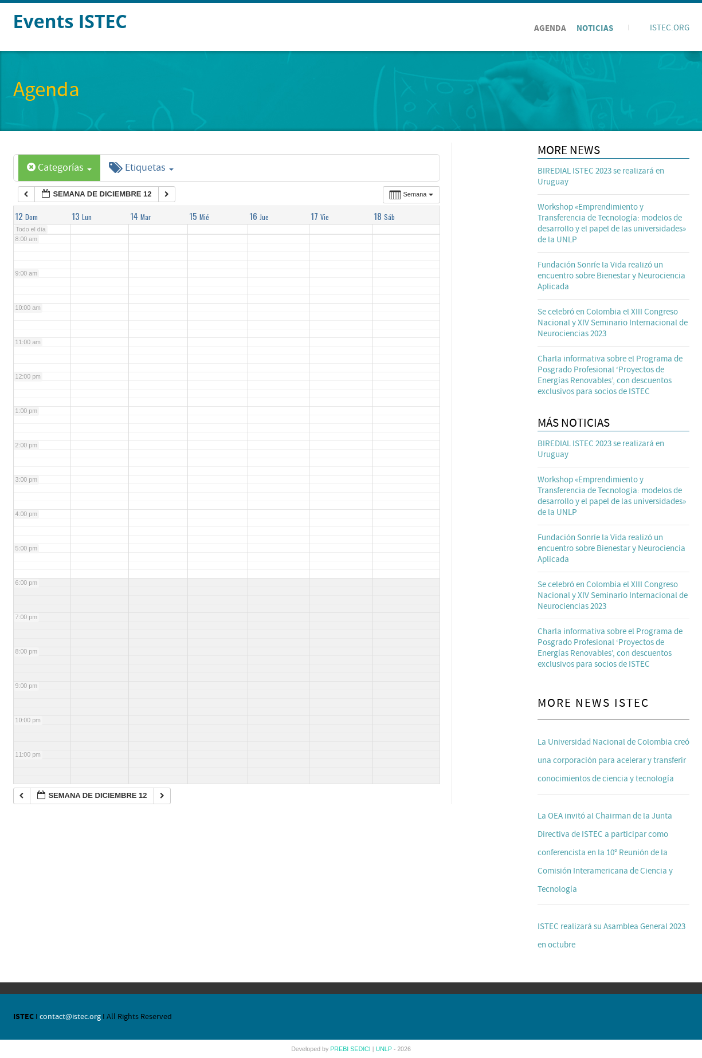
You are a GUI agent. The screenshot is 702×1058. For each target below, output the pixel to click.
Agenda (550, 28)
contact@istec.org (70, 1017)
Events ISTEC (70, 21)
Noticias (594, 28)
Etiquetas (141, 167)
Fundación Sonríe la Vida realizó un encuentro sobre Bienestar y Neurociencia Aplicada (611, 275)
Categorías (59, 167)
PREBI (340, 1048)
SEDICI (361, 1048)
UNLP (384, 1048)
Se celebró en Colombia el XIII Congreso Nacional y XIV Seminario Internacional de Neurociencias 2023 (613, 322)
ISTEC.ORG (669, 27)
